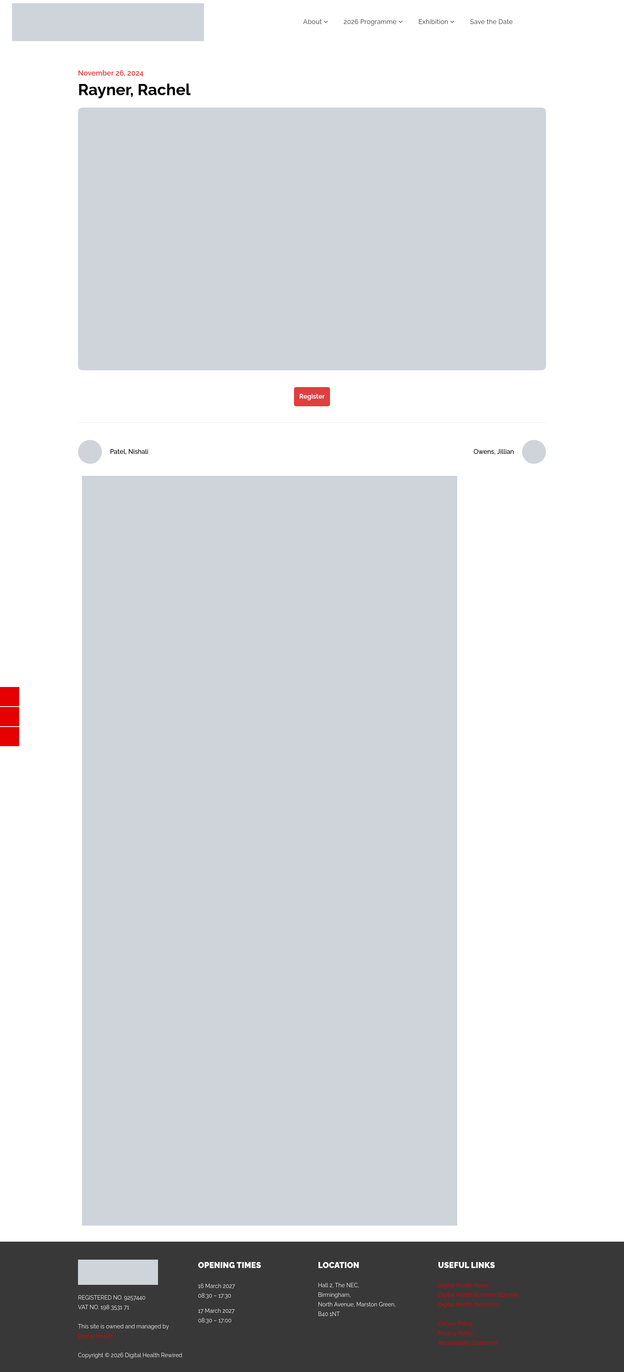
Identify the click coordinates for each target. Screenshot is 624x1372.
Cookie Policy (455, 1323)
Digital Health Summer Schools (478, 1295)
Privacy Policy (456, 1333)
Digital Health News (463, 1285)
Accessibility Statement (468, 1343)
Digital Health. (96, 1336)
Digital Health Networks (468, 1304)
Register (312, 396)
